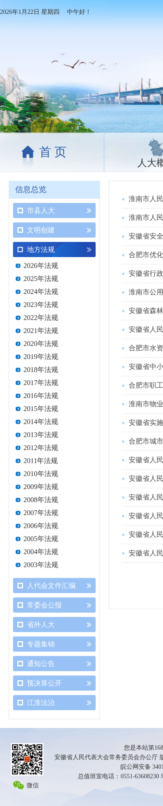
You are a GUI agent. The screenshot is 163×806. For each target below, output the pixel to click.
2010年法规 (40, 473)
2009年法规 (40, 486)
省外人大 (41, 624)
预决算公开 (44, 683)
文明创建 (41, 230)
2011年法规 (40, 460)
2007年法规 (40, 512)
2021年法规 (40, 330)
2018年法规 (40, 369)
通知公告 (41, 663)
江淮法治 (41, 702)
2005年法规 (40, 538)
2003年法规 (40, 564)
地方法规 (41, 249)
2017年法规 (40, 382)
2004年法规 (40, 551)
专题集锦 (41, 644)
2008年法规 (40, 499)
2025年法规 (40, 278)
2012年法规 (40, 447)
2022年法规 (40, 317)
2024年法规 (40, 291)
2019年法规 (40, 356)
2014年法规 (40, 421)
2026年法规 (40, 265)
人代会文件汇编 (51, 585)
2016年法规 (40, 395)
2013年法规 (40, 434)
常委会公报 (44, 605)
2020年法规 (40, 343)
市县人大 (41, 210)
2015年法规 (40, 408)
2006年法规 (40, 525)
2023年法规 (40, 304)
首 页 (53, 152)
